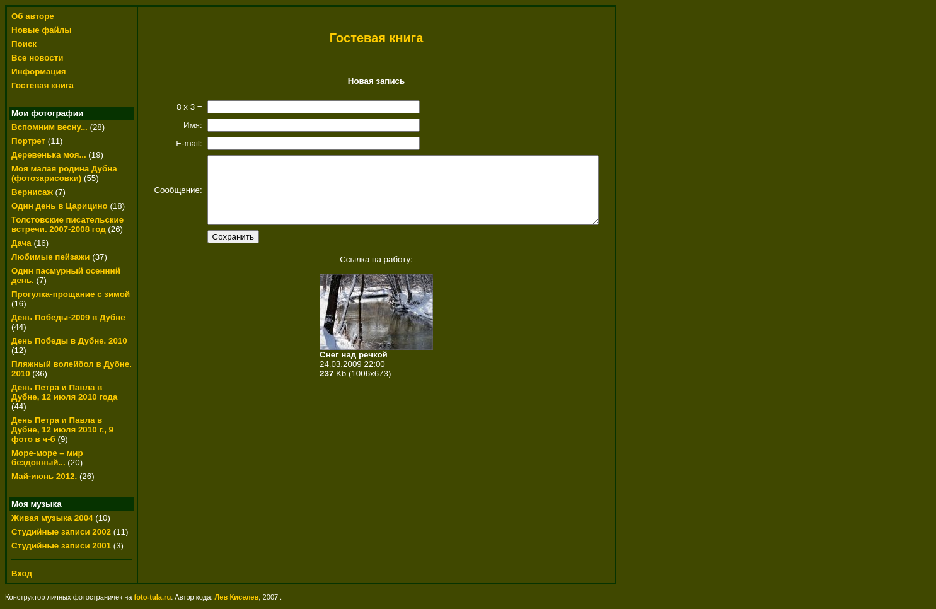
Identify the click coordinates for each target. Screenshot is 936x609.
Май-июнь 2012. (45, 476)
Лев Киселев (237, 597)
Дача (21, 243)
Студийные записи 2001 (61, 545)
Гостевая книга (42, 85)
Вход (21, 573)
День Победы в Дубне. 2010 (69, 340)
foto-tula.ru (152, 597)
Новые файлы (41, 30)
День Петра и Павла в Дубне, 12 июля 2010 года (64, 392)
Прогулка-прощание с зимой (70, 294)
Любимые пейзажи (50, 257)
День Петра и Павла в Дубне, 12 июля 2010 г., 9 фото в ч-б (62, 429)
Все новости (37, 57)
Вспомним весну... (49, 127)
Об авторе (32, 16)
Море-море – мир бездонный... (47, 457)
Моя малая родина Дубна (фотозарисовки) (64, 173)
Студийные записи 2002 (61, 531)
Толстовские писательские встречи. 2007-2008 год (67, 224)
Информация (38, 71)
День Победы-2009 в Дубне (68, 317)
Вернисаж (32, 192)
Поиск (24, 44)
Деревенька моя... (48, 155)
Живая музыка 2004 (52, 518)
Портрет (28, 141)
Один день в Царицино (59, 206)
